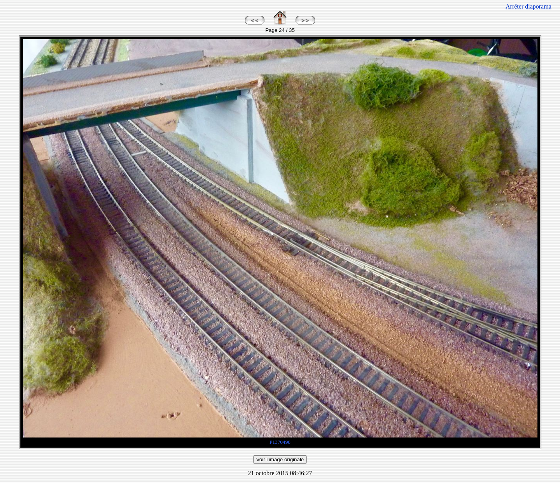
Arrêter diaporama (528, 6)
